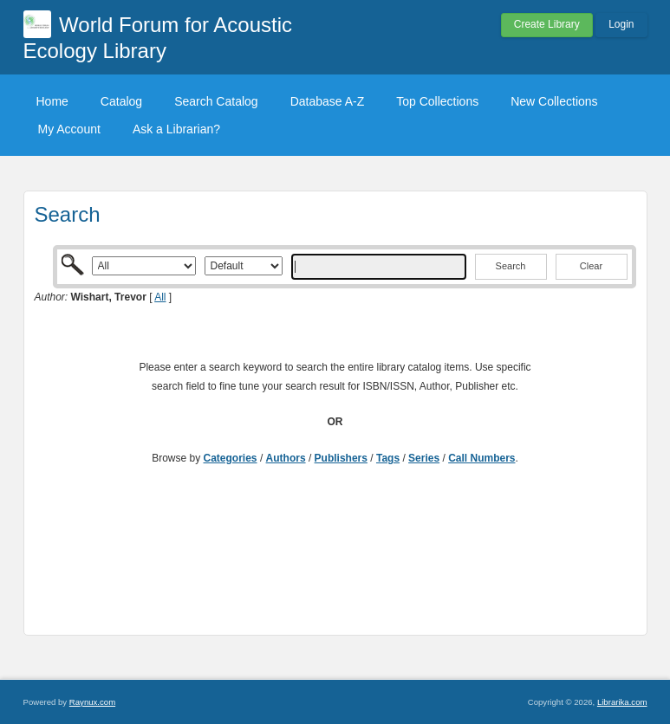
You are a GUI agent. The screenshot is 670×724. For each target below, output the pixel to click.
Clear (591, 266)
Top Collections (437, 101)
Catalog (121, 101)
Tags (388, 458)
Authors (286, 458)
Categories (230, 458)
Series (423, 458)
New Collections (554, 101)
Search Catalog (216, 101)
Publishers (341, 458)
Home (52, 101)
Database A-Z (327, 101)
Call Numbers (481, 458)
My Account (69, 129)
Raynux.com (92, 702)
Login (621, 24)
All (160, 297)
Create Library (547, 24)
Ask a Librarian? (176, 129)
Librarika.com (622, 702)
